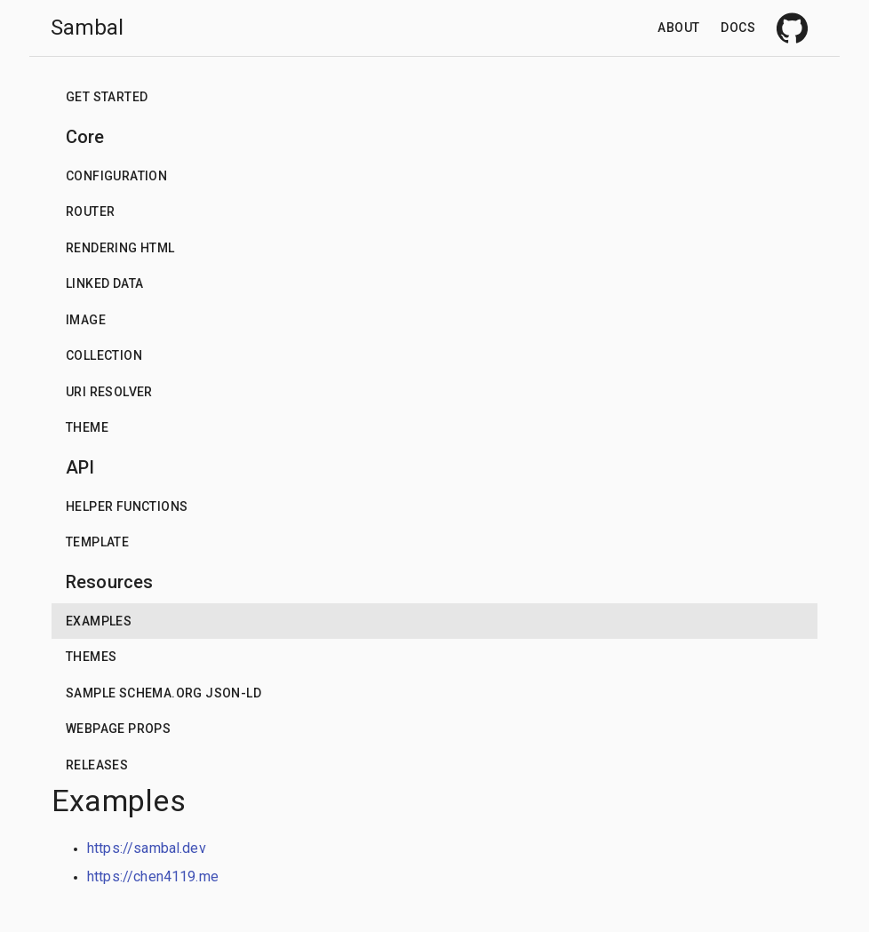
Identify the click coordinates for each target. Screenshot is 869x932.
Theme (87, 427)
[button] (434, 97)
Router (90, 211)
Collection (104, 355)
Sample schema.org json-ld (163, 693)
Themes (91, 656)
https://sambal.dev (146, 848)
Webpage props (118, 728)
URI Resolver (109, 392)
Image (86, 320)
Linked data (104, 283)
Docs (738, 27)
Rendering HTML (120, 248)
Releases (97, 765)
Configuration (116, 176)
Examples (99, 621)
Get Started (106, 97)
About (678, 27)
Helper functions (126, 506)
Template (97, 542)
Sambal (87, 27)
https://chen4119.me (153, 876)
